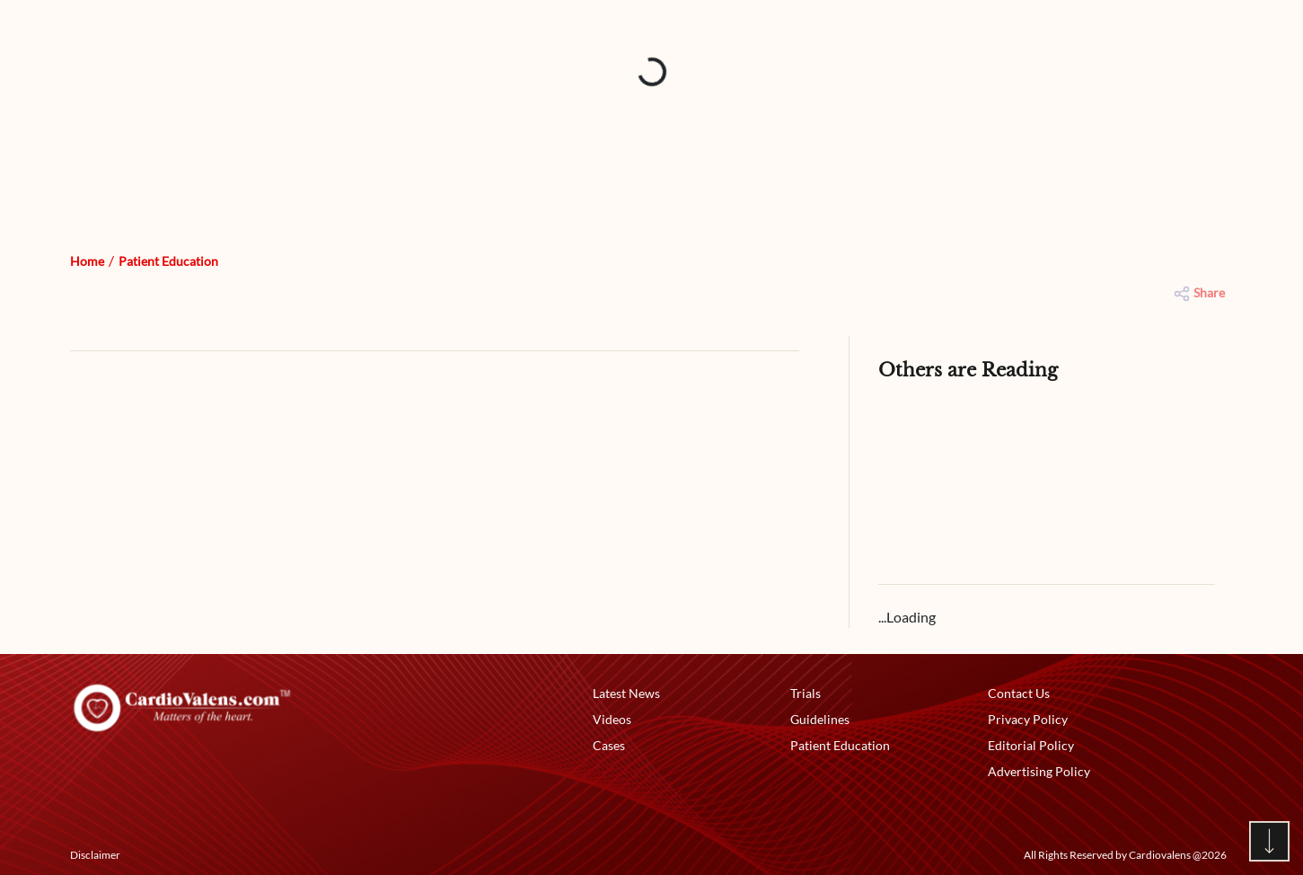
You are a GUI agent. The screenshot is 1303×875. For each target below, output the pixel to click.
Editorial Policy (1031, 745)
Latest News (626, 693)
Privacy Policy (1028, 719)
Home (87, 261)
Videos (612, 719)
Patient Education (168, 261)
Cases (609, 745)
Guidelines (820, 719)
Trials (805, 693)
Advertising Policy (1039, 771)
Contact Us (1019, 693)
